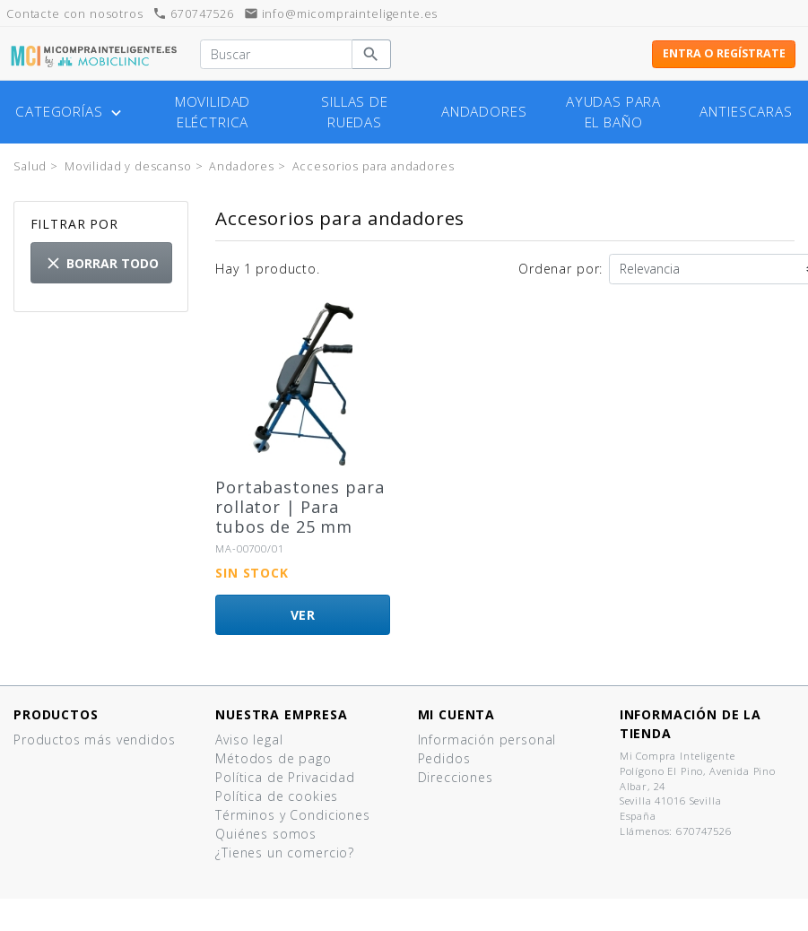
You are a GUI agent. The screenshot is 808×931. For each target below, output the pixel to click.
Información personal (487, 739)
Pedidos (444, 758)
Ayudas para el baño (613, 112)
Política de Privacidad (284, 777)
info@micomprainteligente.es (341, 14)
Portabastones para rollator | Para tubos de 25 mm (299, 506)
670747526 (192, 14)
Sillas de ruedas (354, 112)
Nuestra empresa (281, 714)
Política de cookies (276, 796)
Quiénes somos (266, 833)
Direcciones (455, 777)
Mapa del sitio (261, 890)
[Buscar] (276, 54)
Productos (56, 714)
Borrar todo (101, 263)
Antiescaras (745, 111)
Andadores (484, 111)
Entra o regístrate (724, 53)
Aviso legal (248, 739)
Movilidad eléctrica (213, 112)
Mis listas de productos (494, 814)
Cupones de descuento (493, 796)
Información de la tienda (690, 724)
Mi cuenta (457, 714)
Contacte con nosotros (290, 871)
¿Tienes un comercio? (284, 852)
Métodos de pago (273, 758)
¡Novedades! (53, 758)
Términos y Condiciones (292, 814)
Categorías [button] (70, 112)
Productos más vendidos (94, 739)
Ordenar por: (560, 268)
